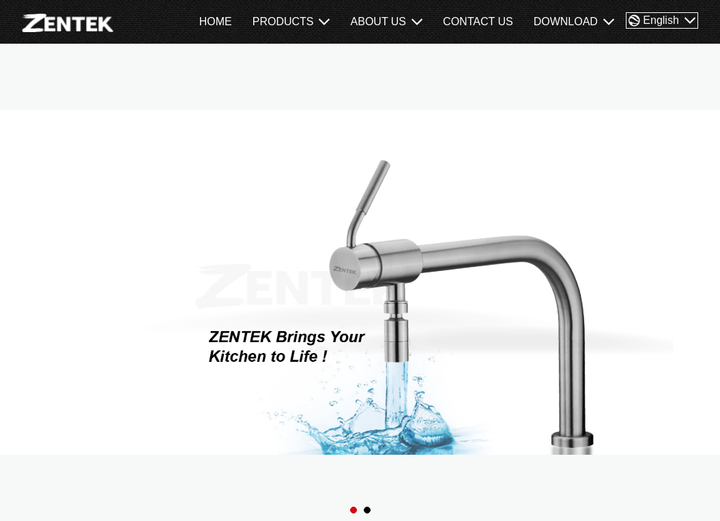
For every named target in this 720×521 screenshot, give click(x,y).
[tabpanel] (360, 282)
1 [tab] (354, 510)
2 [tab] (367, 510)
